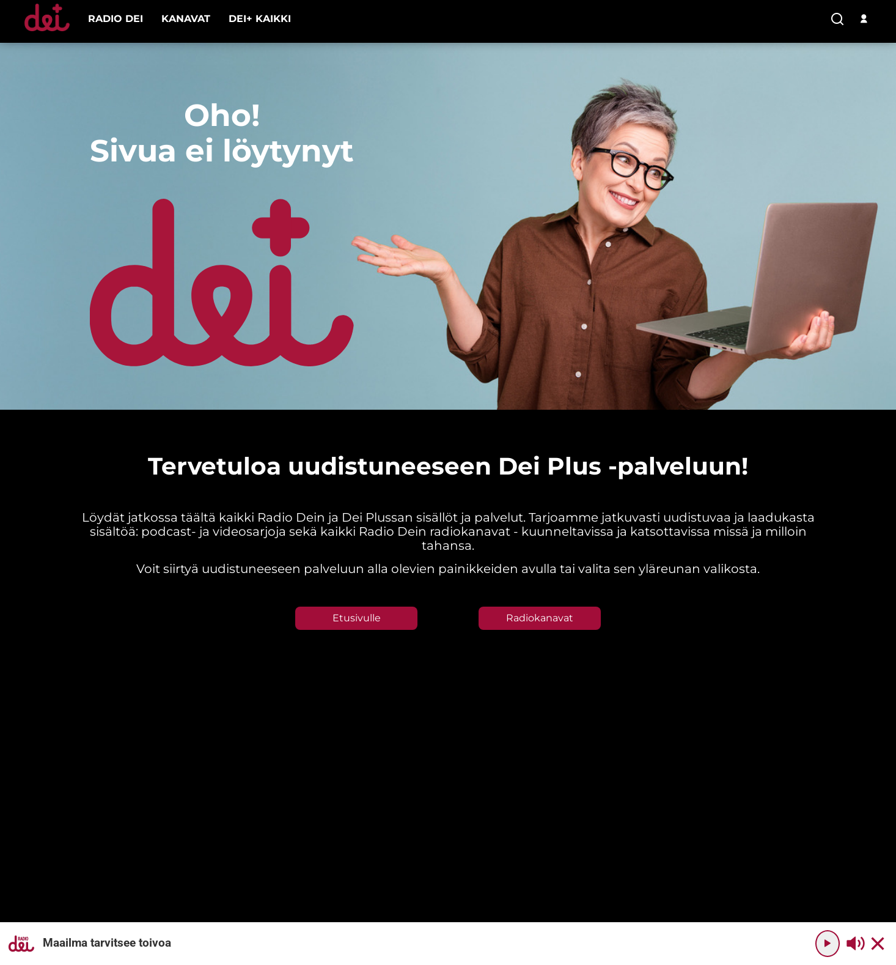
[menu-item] (115, 19)
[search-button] (837, 19)
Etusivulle (356, 618)
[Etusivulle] (47, 31)
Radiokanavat (539, 618)
